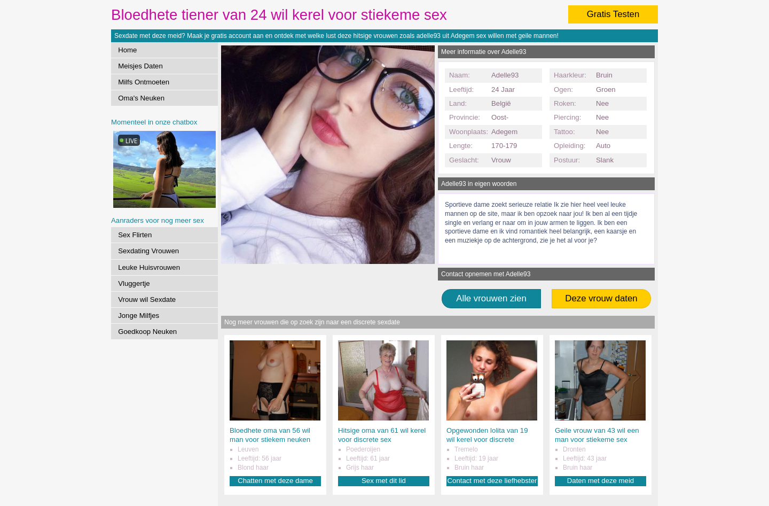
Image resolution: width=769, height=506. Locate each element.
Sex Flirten (135, 235)
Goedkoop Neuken (147, 332)
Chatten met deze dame (275, 481)
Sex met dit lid (384, 481)
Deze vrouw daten (601, 298)
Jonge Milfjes (138, 316)
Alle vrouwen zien (491, 298)
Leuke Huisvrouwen (149, 267)
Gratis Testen (613, 14)
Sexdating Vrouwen (148, 251)
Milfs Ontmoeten (143, 82)
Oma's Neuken (141, 98)
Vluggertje (134, 283)
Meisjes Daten (140, 66)
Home (127, 50)
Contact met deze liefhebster (492, 481)
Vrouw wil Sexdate (147, 299)
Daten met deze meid (600, 481)
